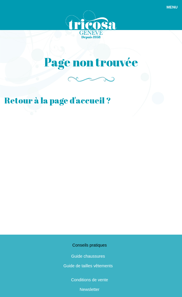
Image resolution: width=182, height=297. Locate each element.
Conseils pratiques (89, 245)
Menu (172, 7)
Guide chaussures (88, 256)
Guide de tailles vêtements (88, 265)
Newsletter (90, 289)
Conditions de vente (89, 279)
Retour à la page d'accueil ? (57, 100)
